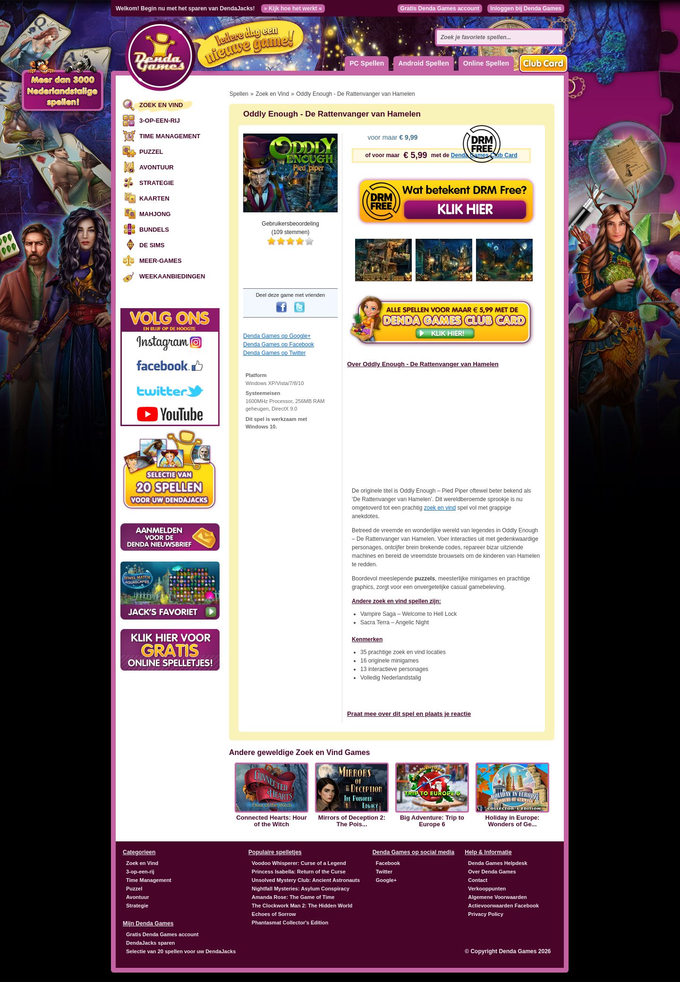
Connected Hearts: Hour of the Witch (271, 821)
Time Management (169, 136)
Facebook (388, 863)
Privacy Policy (485, 914)
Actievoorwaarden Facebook (503, 905)
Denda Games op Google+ (277, 336)
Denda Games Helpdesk (497, 863)
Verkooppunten (487, 888)
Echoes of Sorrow (274, 914)
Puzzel (151, 151)
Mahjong (154, 214)
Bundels (154, 229)
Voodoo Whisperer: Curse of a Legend (299, 863)
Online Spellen (486, 63)
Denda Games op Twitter (274, 353)
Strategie (156, 182)
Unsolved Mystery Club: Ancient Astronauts (306, 880)
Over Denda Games (492, 871)
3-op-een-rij (159, 120)
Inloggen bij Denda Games (525, 8)
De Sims (151, 245)
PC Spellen (366, 63)
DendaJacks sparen (150, 943)
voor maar (392, 137)
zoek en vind (440, 507)
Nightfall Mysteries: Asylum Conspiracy (300, 888)
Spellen (239, 94)
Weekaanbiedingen (172, 276)
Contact (477, 880)
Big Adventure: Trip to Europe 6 (432, 821)
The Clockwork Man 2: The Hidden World (302, 905)
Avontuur (156, 167)
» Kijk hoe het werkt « (293, 8)
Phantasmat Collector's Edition (290, 922)
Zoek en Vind (161, 105)
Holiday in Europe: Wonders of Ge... (512, 821)
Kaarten (154, 198)
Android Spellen (423, 63)
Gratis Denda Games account (439, 8)
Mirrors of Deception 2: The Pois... (351, 821)
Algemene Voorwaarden (497, 897)
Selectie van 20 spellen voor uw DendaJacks (181, 951)
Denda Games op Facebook (278, 344)
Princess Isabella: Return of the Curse (299, 871)
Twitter (384, 871)
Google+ (386, 880)
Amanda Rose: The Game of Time (293, 897)
